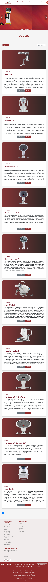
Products (21, 525)
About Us (21, 523)
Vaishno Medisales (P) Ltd (10, 550)
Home (18, 1)
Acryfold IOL (7, 534)
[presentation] (2, 17)
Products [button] (31, 1)
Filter (5, 45)
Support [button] (37, 1)
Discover (20, 90)
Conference (22, 529)
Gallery (43, 1)
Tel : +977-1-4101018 (8, 556)
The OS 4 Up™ (7, 531)
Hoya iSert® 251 (8, 526)
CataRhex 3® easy (8, 524)
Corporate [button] (24, 1)
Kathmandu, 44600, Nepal (10, 555)
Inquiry (28, 90)
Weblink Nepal (27, 580)
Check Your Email (41, 565)
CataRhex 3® (7, 532)
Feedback (21, 531)
